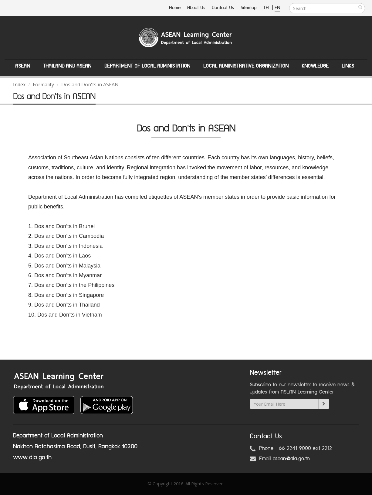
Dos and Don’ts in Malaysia (67, 266)
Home (175, 8)
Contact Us (223, 8)
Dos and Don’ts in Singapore (69, 295)
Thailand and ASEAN (67, 66)
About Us (196, 8)
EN (277, 8)
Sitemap (249, 8)
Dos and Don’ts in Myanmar (68, 275)
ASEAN (22, 66)
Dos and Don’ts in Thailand (67, 305)
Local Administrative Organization (246, 66)
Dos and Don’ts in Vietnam (69, 315)
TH (266, 8)
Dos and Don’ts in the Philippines (74, 285)
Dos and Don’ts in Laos (63, 256)
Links (348, 66)
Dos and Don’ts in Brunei (64, 226)
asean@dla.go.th (291, 458)
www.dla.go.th (32, 457)
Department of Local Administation (147, 66)
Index (19, 84)
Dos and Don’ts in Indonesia (68, 246)
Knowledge (315, 66)
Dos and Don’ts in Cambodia (69, 236)
